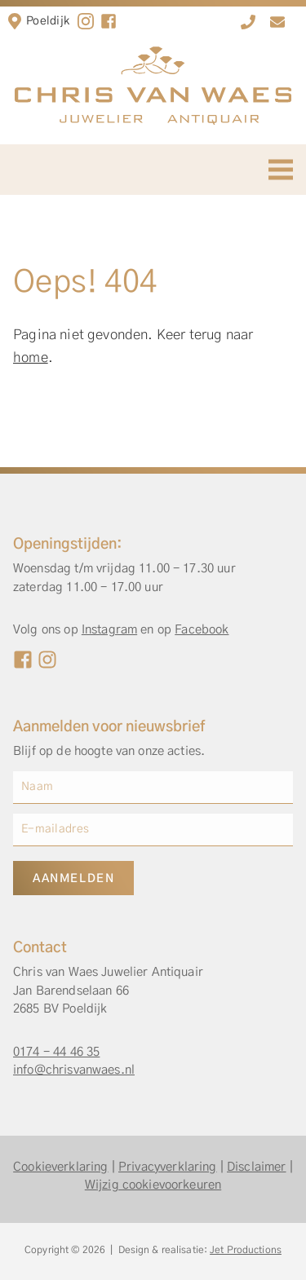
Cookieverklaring (60, 1167)
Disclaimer (256, 1167)
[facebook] (108, 21)
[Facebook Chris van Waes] (23, 659)
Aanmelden (73, 879)
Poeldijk (47, 21)
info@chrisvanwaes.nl (74, 1070)
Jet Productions (246, 1250)
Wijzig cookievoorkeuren (153, 1185)
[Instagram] (86, 21)
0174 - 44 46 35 (56, 1052)
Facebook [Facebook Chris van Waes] (201, 630)
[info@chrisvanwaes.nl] (277, 22)
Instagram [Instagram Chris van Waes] (109, 630)
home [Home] (30, 357)
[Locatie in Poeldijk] (14, 21)
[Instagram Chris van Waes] (47, 659)
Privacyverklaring (167, 1167)
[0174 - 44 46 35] (248, 22)
